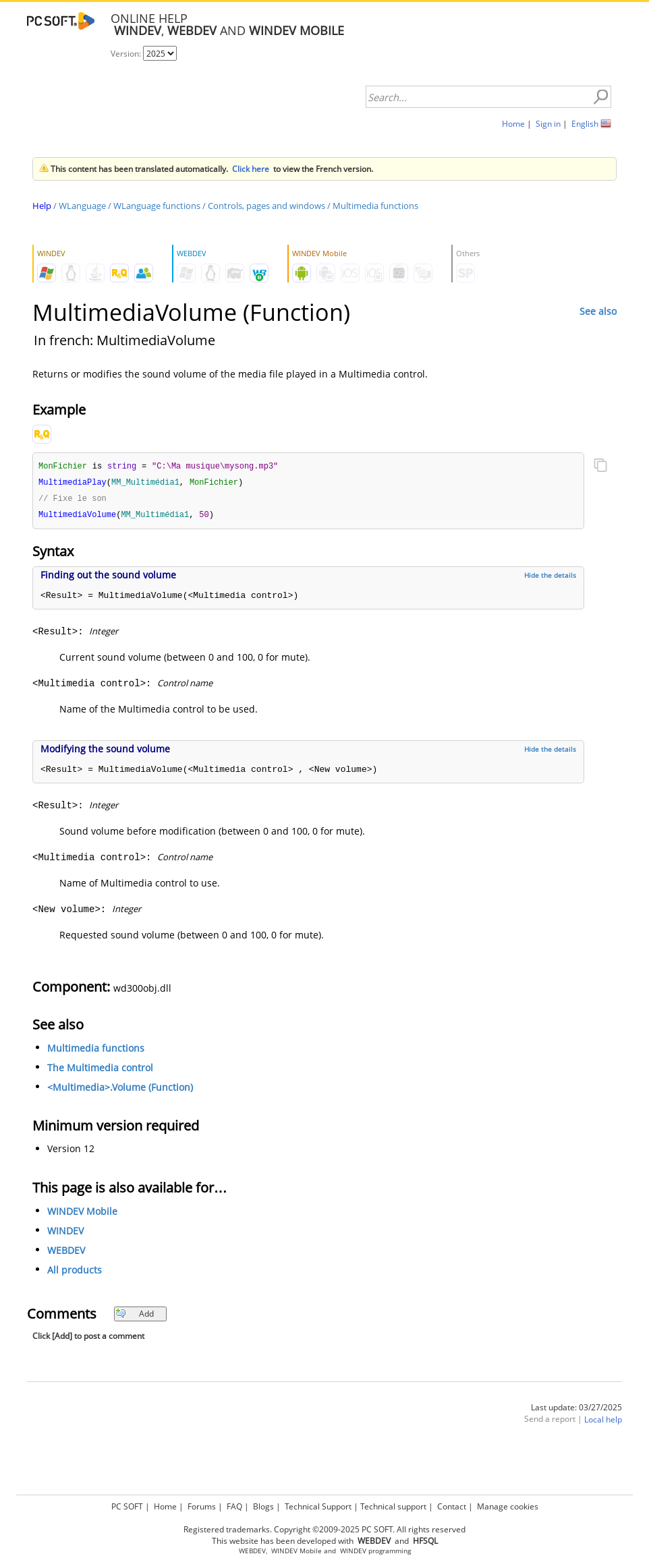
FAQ (234, 1506)
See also (598, 311)
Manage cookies (507, 1506)
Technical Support (318, 1506)
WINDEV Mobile (82, 1213)
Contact (451, 1506)
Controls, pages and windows (266, 206)
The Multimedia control (100, 1070)
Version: (127, 53)
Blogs (263, 1506)
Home (513, 123)
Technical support (393, 1506)
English (584, 123)
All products (74, 1272)
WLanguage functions (156, 206)
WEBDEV (66, 1253)
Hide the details (550, 577)
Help (41, 206)
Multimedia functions (375, 206)
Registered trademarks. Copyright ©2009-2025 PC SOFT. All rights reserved (324, 1529)
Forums (202, 1506)
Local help (603, 1422)
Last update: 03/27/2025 (576, 1410)
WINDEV (65, 1233)
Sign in (548, 123)
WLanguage (82, 206)
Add (134, 1316)
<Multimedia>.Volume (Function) (120, 1089)
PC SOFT (127, 1506)
